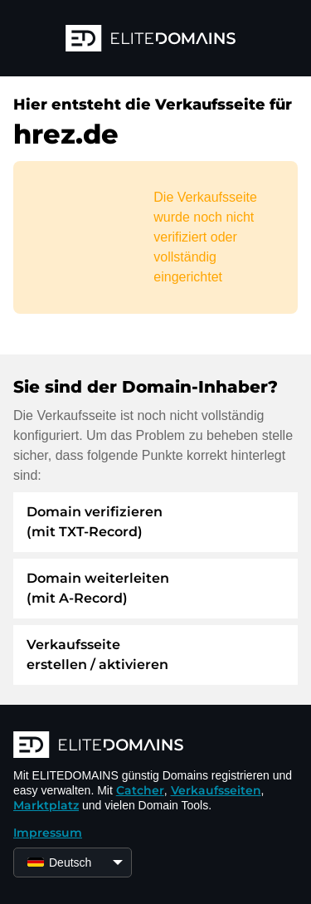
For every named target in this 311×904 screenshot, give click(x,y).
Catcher (140, 790)
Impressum (47, 832)
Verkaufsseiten (216, 790)
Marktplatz (46, 805)
